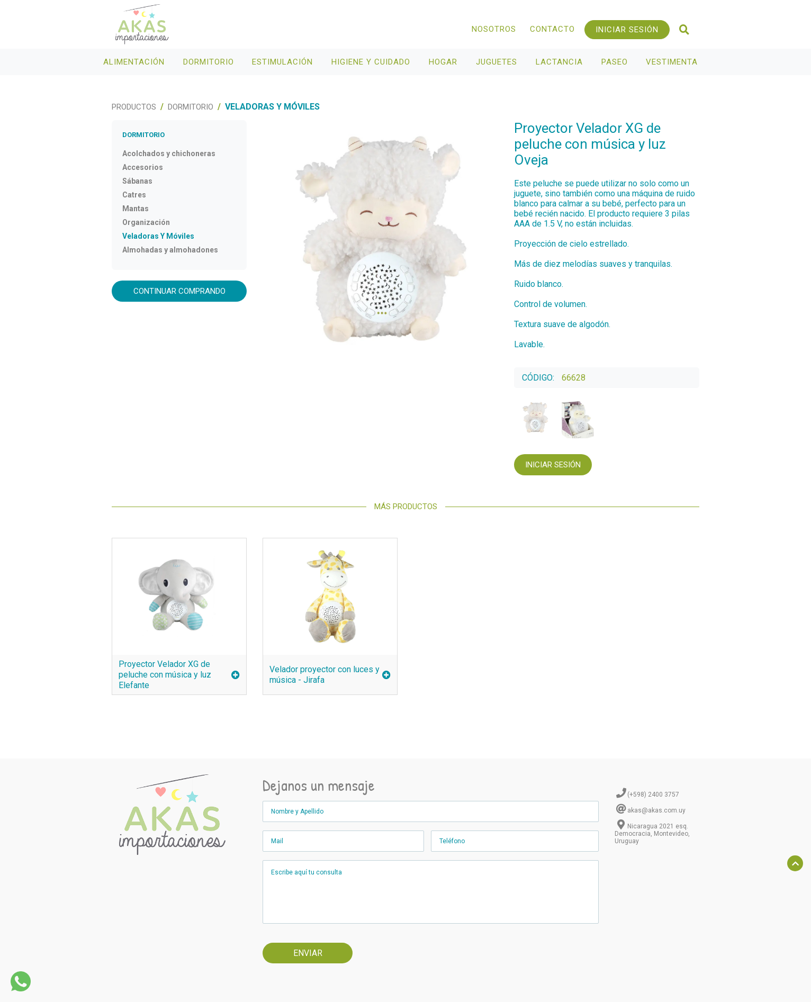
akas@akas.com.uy (656, 810)
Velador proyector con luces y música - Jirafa (330, 674)
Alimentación (135, 62)
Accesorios (142, 167)
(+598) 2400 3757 (653, 794)
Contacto (552, 29)
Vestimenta (673, 62)
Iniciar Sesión (627, 29)
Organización (146, 222)
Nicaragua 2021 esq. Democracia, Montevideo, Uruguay (652, 834)
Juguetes (498, 62)
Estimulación (284, 62)
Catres (134, 195)
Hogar (444, 62)
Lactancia (560, 62)
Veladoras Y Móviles (158, 236)
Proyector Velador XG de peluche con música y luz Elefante (179, 674)
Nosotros (494, 29)
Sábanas (137, 181)
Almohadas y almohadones (170, 250)
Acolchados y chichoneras (168, 153)
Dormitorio (210, 62)
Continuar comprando (179, 291)
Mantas (135, 208)
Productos (134, 107)
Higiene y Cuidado (372, 62)
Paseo (615, 62)
